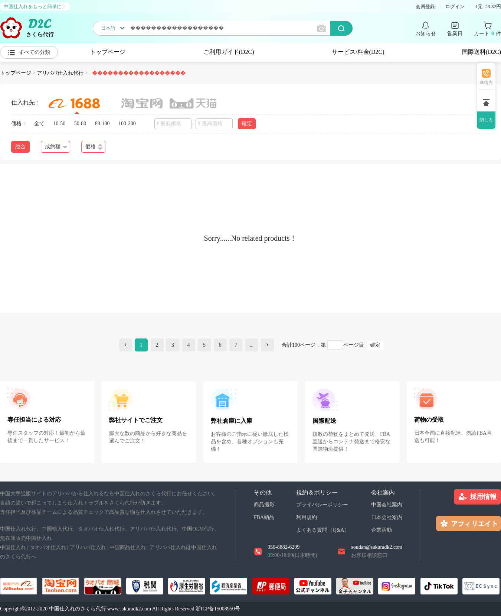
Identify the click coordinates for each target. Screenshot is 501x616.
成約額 (56, 146)
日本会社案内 (386, 517)
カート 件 (487, 34)
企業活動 (381, 530)
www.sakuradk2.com (129, 609)
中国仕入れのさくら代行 (77, 609)
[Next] (267, 344)
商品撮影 (264, 505)
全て (39, 123)
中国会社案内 (386, 505)
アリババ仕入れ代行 (60, 73)
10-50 (59, 123)
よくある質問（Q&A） (322, 530)
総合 (20, 146)
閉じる (486, 120)
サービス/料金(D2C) (358, 52)
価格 (94, 147)
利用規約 (306, 517)
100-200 (127, 123)
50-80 (80, 123)
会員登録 (425, 6)
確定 (247, 123)
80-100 (102, 123)
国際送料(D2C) (481, 52)
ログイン (455, 6)
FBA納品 (264, 517)
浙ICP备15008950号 (218, 609)
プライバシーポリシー (322, 505)
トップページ (107, 52)
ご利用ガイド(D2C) (228, 52)
